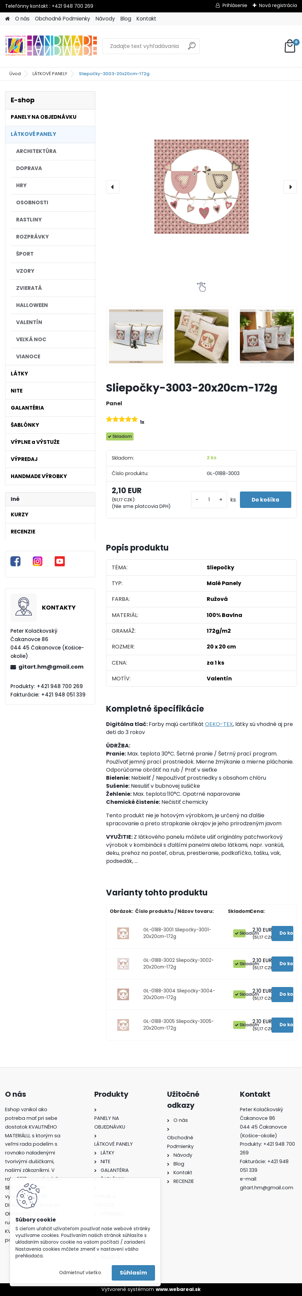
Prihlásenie (234, 5)
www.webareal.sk (178, 1289)
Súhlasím (133, 1273)
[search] (192, 48)
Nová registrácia (278, 5)
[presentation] (112, 187)
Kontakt (146, 18)
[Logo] (51, 46)
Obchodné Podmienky (62, 18)
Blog (125, 18)
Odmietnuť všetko (80, 1272)
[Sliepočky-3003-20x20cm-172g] (201, 186)
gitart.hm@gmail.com (51, 667)
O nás (22, 18)
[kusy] (206, 500)
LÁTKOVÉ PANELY (50, 73)
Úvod (15, 73)
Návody (105, 18)
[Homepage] (7, 18)
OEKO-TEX (219, 724)
